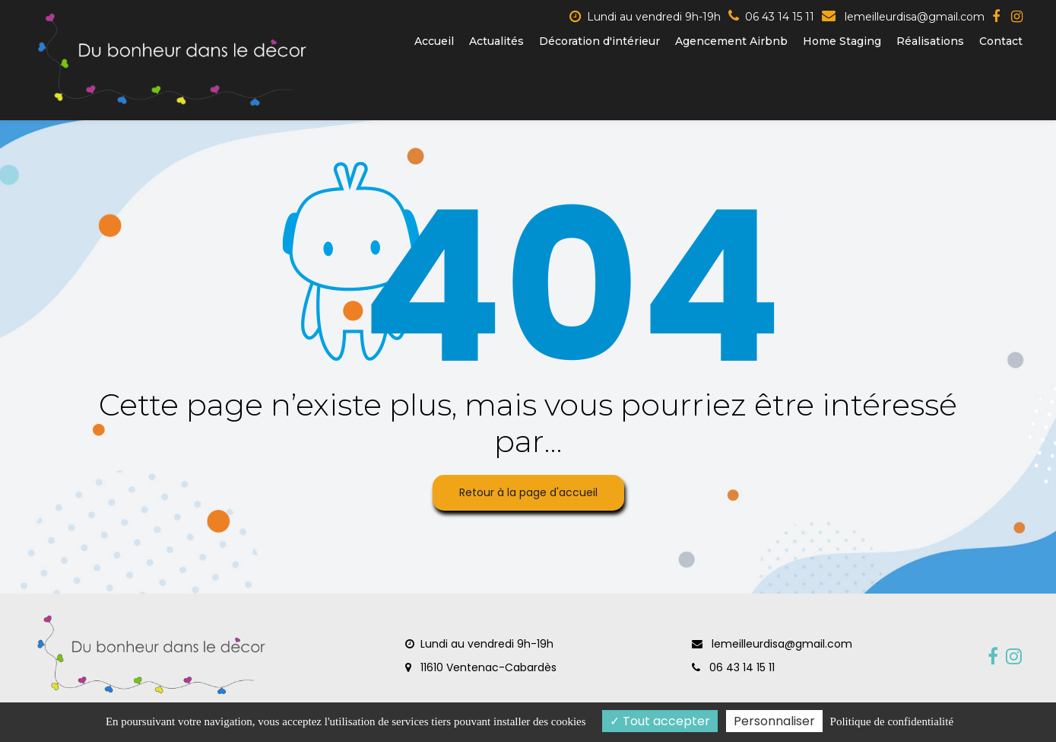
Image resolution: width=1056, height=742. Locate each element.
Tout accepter (660, 721)
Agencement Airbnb (731, 41)
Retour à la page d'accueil (528, 492)
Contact (1001, 41)
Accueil (434, 41)
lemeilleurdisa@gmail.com (903, 17)
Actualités (496, 41)
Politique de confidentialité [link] (891, 721)
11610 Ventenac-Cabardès (481, 667)
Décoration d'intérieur (599, 41)
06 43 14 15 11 (733, 667)
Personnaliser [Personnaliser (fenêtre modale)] (774, 721)
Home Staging (842, 41)
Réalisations (930, 41)
